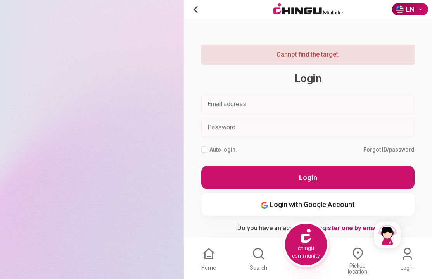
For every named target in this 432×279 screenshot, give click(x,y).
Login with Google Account (308, 204)
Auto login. (219, 149)
